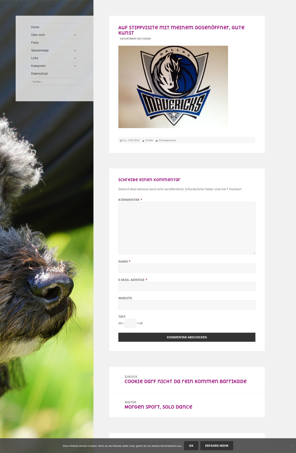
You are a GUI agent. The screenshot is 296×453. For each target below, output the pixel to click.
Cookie (149, 140)
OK (191, 446)
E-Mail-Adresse (132, 280)
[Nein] (291, 446)
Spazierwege (40, 50)
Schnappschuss (167, 140)
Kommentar (130, 200)
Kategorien (38, 65)
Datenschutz (39, 73)
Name (124, 261)
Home (35, 27)
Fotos (35, 42)
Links (34, 58)
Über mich (38, 34)
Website (125, 298)
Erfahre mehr (216, 446)
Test (122, 317)
